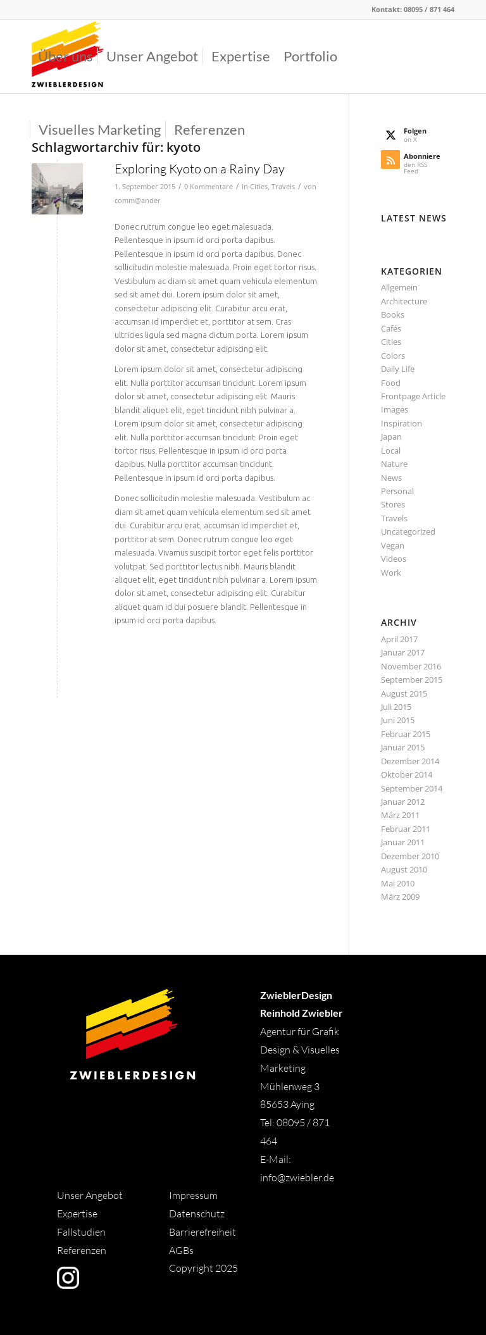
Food (391, 382)
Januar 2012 (403, 801)
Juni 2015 (397, 720)
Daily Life (397, 369)
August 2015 (404, 693)
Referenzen (81, 1250)
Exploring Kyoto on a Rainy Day (200, 169)
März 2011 (400, 815)
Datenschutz (197, 1213)
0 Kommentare (208, 186)
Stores (393, 504)
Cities (259, 186)
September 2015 (411, 679)
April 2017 (399, 639)
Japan (391, 436)
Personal (397, 491)
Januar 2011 (403, 842)
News (391, 477)
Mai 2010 (397, 883)
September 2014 (411, 788)
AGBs (182, 1250)
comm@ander (138, 200)
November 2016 (411, 666)
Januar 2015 (403, 747)
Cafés (391, 328)
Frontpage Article (413, 396)
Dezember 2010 (410, 856)
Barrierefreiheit (202, 1232)
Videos (393, 558)
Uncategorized (408, 531)
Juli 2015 (396, 706)
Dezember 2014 (410, 761)
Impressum (193, 1195)
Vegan (392, 545)
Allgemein (399, 287)
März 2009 (400, 896)
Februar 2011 (405, 829)
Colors (393, 355)
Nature (394, 463)
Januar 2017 (403, 652)
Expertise (77, 1213)
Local (391, 450)
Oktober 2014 (406, 774)
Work (391, 572)
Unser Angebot (90, 1195)
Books (392, 314)
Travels (283, 186)
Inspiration (401, 423)
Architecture (404, 301)
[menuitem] (65, 56)
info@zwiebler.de (297, 1177)
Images (394, 409)
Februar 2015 (405, 734)
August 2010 (404, 869)
